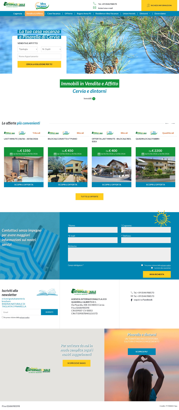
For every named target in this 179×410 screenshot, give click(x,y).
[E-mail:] (93, 240)
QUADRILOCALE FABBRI (147, 139)
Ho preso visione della (17, 317)
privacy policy (166, 265)
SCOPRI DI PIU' (142, 352)
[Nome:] (93, 230)
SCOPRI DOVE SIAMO (76, 363)
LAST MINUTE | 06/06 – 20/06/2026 (21, 139)
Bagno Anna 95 (84, 13)
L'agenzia (17, 13)
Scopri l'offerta (23, 184)
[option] (24, 159)
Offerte (69, 13)
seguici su (141, 299)
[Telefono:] (146, 240)
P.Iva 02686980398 (80, 308)
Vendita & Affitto (34, 13)
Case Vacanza (53, 13)
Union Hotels (129, 13)
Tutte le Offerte (89, 196)
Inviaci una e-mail (103, 8)
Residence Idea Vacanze (107, 13)
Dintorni (144, 13)
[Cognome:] (146, 230)
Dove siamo (160, 13)
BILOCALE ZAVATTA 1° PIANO (62, 139)
